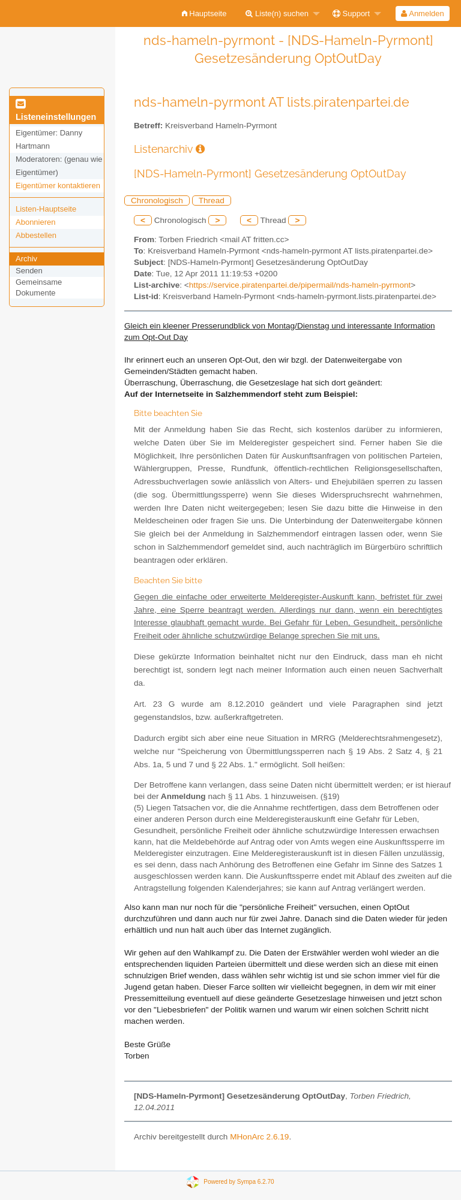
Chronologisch (157, 200)
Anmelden (422, 13)
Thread (211, 200)
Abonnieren (36, 222)
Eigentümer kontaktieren (58, 185)
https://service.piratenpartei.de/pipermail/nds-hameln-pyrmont (300, 285)
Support (351, 13)
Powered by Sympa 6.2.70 (238, 1181)
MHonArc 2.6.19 (259, 1136)
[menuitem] (204, 13)
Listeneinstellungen (56, 111)
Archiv (26, 258)
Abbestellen (36, 235)
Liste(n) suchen (277, 13)
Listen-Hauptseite (46, 208)
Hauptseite (204, 13)
